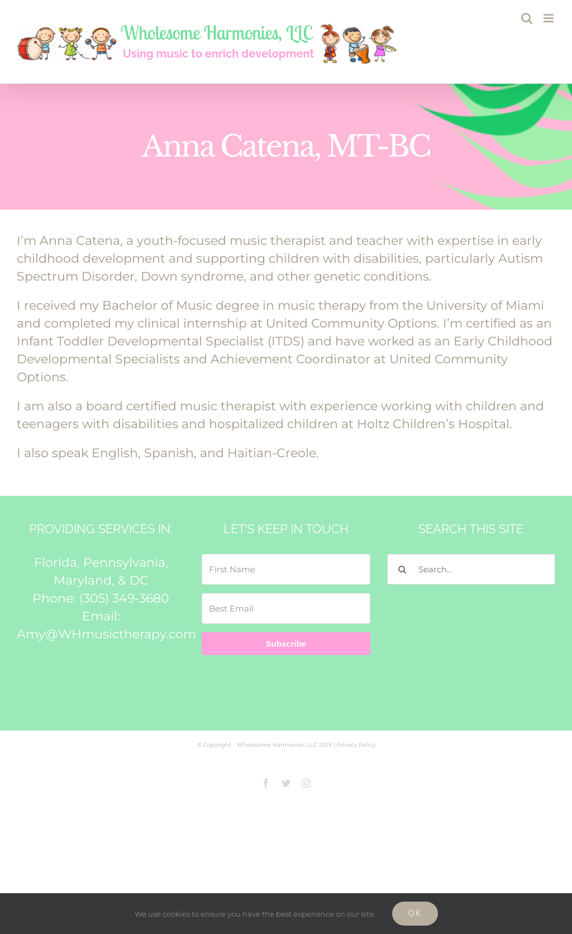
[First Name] (286, 569)
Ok (415, 913)
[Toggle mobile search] (526, 18)
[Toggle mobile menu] (549, 18)
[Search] (402, 569)
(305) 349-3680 (124, 598)
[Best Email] (286, 608)
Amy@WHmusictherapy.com (106, 634)
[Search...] (471, 569)
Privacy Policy (356, 744)
